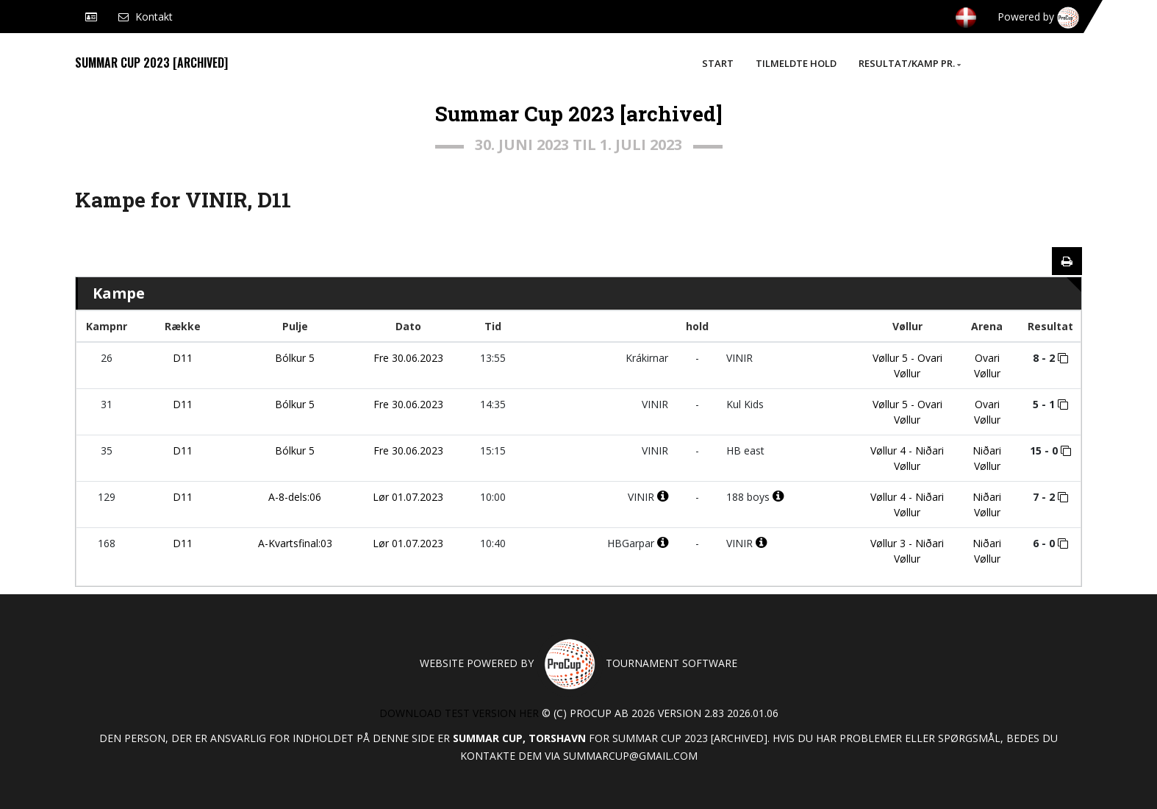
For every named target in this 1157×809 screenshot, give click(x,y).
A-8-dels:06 (294, 497)
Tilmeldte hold (796, 63)
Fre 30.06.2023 (408, 358)
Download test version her (459, 713)
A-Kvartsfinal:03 (295, 543)
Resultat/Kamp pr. (910, 63)
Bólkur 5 (295, 358)
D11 (183, 358)
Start (718, 63)
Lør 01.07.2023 (408, 497)
